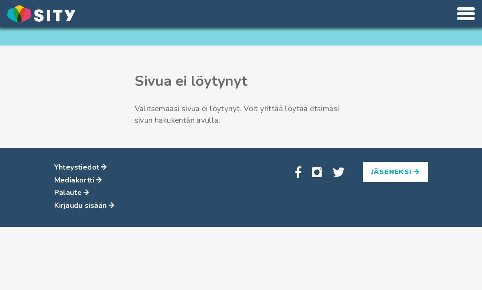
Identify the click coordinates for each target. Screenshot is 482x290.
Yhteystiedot (80, 167)
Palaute (72, 192)
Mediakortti (78, 180)
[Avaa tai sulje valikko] (466, 13)
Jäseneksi (395, 172)
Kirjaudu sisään (84, 205)
